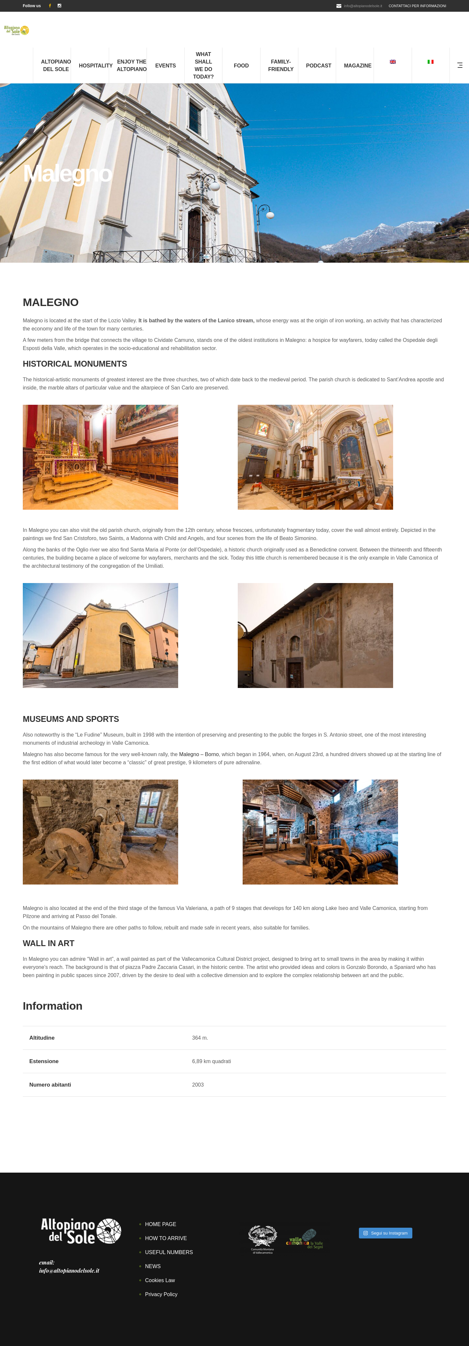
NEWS (153, 1230)
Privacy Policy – (319, 1324)
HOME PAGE (161, 1188)
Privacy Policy (161, 1258)
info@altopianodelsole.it (363, 6)
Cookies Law (160, 1244)
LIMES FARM (185, 1332)
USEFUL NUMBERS (169, 1216)
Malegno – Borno (199, 718)
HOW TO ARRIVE (166, 1202)
